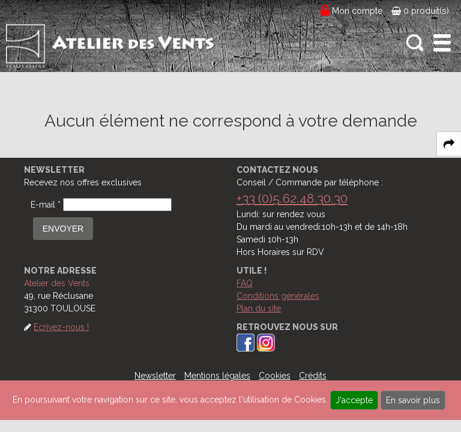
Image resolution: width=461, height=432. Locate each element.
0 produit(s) (420, 11)
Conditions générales (278, 296)
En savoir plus (413, 400)
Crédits (313, 375)
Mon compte (357, 11)
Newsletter (155, 375)
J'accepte (354, 400)
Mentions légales (217, 375)
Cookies (275, 375)
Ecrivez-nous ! (61, 327)
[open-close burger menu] (442, 43)
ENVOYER (63, 228)
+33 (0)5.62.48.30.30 (292, 198)
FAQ (245, 283)
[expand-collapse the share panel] (449, 144)
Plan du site (259, 308)
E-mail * (46, 204)
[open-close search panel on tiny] (415, 43)
